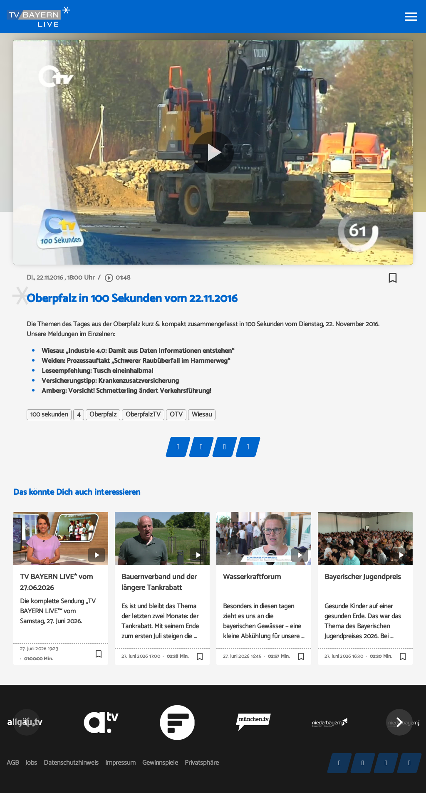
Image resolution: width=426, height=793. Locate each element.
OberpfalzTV (143, 414)
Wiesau (202, 414)
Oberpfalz (102, 414)
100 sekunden (49, 414)
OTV (176, 414)
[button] (399, 722)
